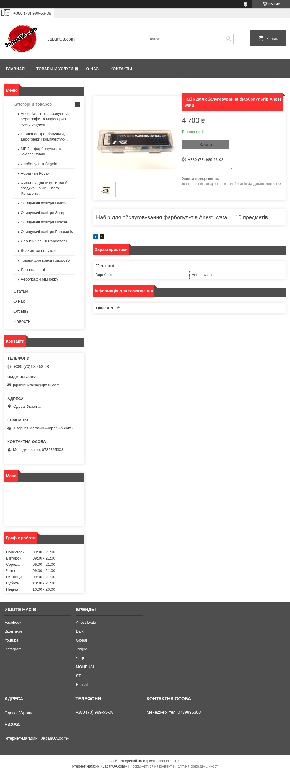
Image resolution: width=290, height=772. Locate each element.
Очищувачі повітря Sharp (43, 212)
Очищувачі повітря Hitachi (44, 222)
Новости (21, 321)
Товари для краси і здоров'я (45, 260)
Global (81, 640)
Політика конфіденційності (197, 766)
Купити (205, 144)
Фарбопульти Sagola (39, 164)
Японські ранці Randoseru (44, 241)
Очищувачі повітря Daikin (43, 203)
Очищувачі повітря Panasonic (47, 231)
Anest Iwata (86, 622)
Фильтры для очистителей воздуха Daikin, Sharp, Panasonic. (44, 188)
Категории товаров (32, 104)
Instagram (13, 649)
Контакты (121, 69)
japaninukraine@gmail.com (36, 385)
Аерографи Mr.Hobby (39, 279)
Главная (15, 69)
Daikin (81, 631)
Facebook (12, 622)
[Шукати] (228, 39)
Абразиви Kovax (35, 173)
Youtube (11, 640)
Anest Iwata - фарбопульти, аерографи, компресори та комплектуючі (45, 118)
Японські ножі (33, 269)
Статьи (20, 291)
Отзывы (21, 311)
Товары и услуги (54, 69)
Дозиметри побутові (38, 250)
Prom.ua (172, 761)
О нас (92, 69)
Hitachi (82, 684)
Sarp (80, 658)
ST (78, 675)
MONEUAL (85, 667)
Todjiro (81, 649)
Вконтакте (13, 631)
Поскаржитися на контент (151, 766)
